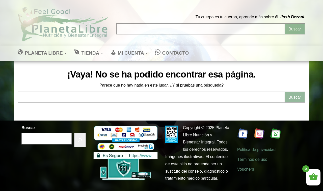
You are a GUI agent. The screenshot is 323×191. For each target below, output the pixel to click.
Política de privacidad (256, 149)
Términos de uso (252, 159)
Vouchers (245, 169)
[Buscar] (80, 140)
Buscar (28, 128)
